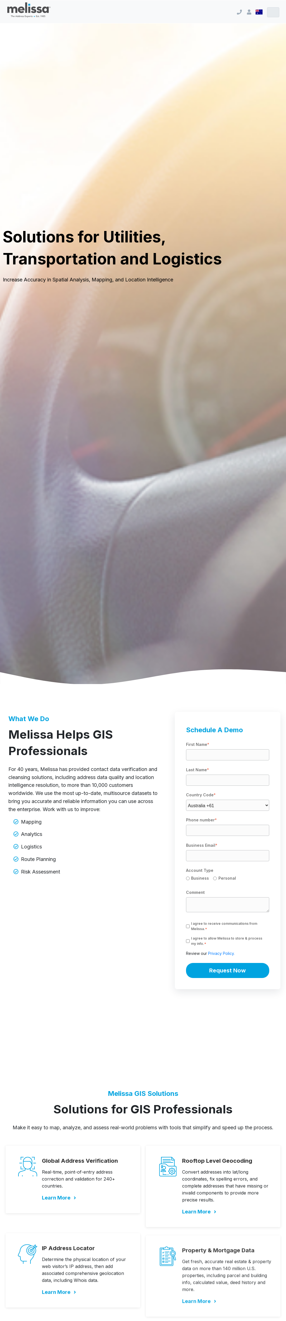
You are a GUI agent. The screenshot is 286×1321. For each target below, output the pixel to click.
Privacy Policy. (221, 953)
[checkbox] (227, 879)
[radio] (199, 879)
